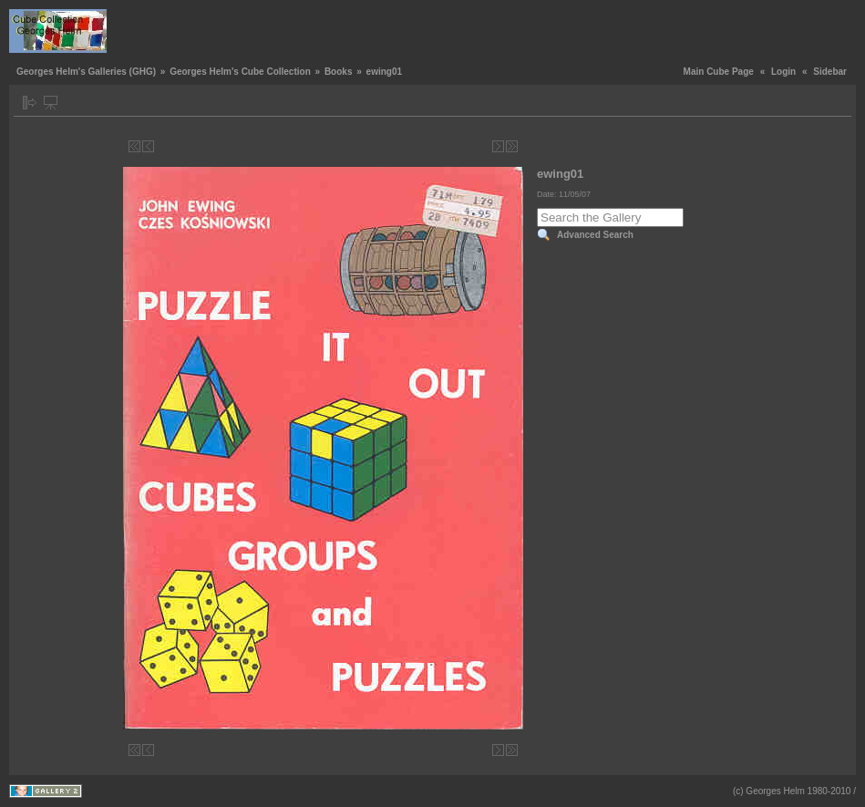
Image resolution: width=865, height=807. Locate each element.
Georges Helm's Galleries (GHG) (86, 72)
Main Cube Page (719, 72)
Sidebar (830, 72)
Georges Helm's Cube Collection (240, 72)
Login (783, 72)
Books (338, 72)
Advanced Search (595, 235)
